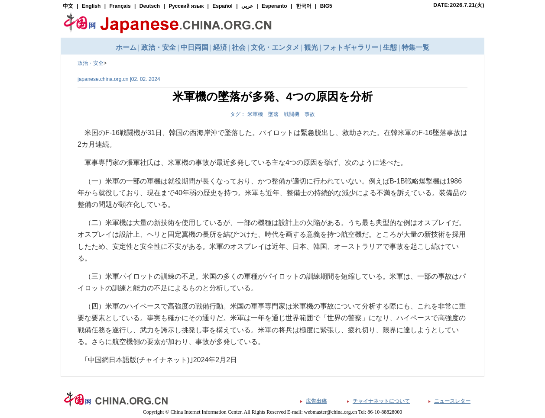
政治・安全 (91, 63)
